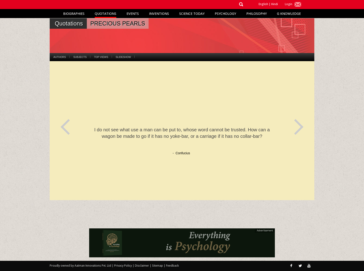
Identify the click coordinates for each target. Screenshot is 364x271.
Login (288, 4)
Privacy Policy (123, 266)
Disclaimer (142, 266)
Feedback (172, 266)
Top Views (101, 57)
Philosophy (256, 13)
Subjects (80, 57)
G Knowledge (289, 13)
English (263, 4)
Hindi (274, 4)
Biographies (73, 13)
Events (133, 13)
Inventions (159, 13)
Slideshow (123, 57)
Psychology (225, 13)
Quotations (105, 13)
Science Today (192, 13)
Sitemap (158, 266)
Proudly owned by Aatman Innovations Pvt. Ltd (80, 266)
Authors (59, 57)
